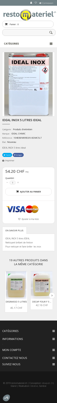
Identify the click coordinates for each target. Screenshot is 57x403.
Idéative (34, 385)
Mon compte (11, 350)
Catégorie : (7, 129)
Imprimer (9, 160)
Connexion (47, 3)
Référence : (7, 137)
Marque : (6, 133)
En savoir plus (14, 230)
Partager (18, 155)
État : (4, 142)
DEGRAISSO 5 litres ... (16, 303)
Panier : (14, 24)
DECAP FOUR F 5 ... (41, 301)
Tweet (7, 155)
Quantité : (10, 178)
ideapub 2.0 (48, 383)
